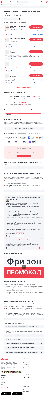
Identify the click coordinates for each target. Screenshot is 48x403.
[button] (18, 1)
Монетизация (26, 391)
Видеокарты (25, 367)
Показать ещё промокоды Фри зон (24, 87)
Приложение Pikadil (6, 390)
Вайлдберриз (4, 386)
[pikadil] (1, 2)
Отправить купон (24, 155)
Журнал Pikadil (26, 386)
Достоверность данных (28, 388)
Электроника (25, 360)
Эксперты (25, 393)
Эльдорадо (3, 380)
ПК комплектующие (27, 366)
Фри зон (24, 22)
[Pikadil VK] (24, 377)
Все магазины (4, 387)
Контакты (25, 394)
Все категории (26, 371)
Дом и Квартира (26, 362)
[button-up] (6, 34)
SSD (24, 369)
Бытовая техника (26, 364)
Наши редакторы (10, 206)
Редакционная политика (28, 389)
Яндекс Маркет (4, 382)
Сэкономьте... (36, 98)
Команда (25, 384)
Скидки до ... (35, 96)
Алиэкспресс (3, 377)
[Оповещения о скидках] (32, 2)
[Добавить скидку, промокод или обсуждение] (47, 2)
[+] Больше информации (38, 34)
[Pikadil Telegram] (28, 377)
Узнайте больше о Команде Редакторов (24, 239)
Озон (2, 384)
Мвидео (2, 379)
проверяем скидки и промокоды (24, 226)
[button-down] (11, 34)
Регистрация (37, 1)
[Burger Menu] (6, 2)
